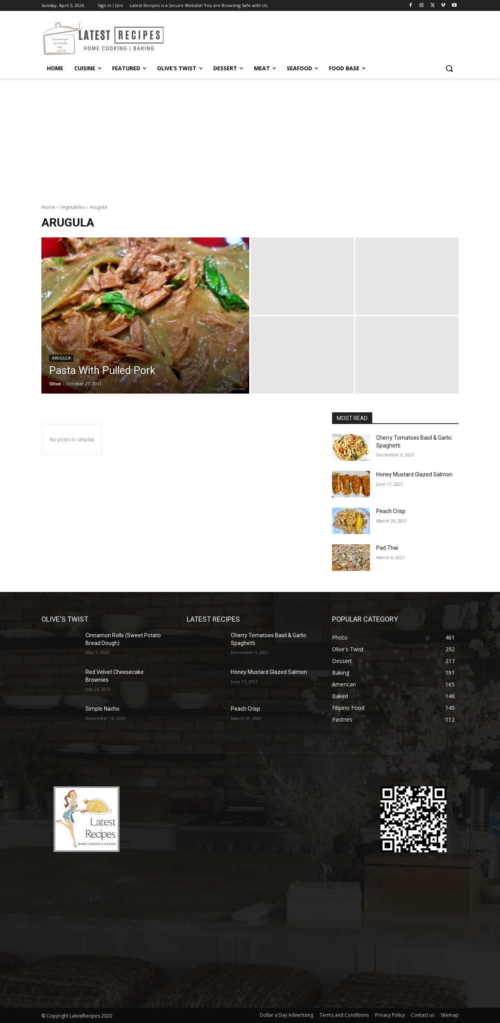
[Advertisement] (250, 136)
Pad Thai (387, 548)
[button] (449, 68)
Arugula (61, 358)
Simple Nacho (103, 709)
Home (48, 207)
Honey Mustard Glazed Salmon (414, 474)
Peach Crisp (390, 511)
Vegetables (72, 207)
